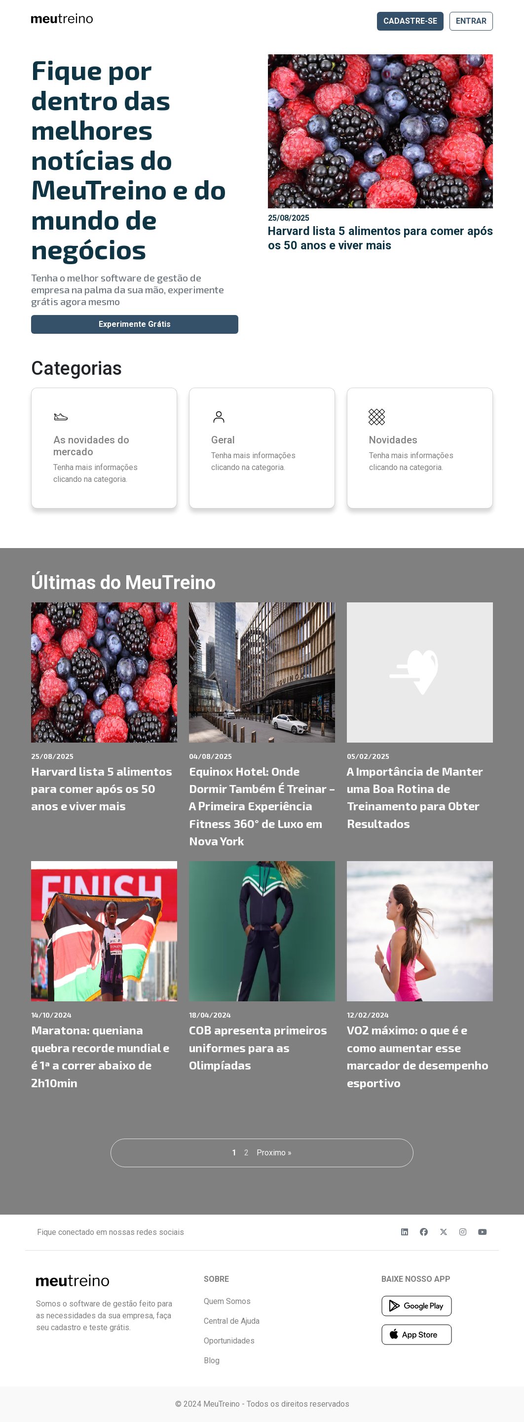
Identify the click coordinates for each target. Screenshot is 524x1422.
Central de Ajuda (232, 1321)
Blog (212, 1360)
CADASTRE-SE (410, 21)
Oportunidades (229, 1340)
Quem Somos (227, 1301)
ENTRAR (471, 21)
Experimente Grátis (135, 324)
